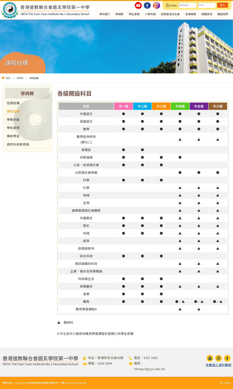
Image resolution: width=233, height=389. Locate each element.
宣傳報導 (190, 14)
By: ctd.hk (225, 382)
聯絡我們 (223, 14)
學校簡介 (101, 14)
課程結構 (13, 111)
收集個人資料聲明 (218, 365)
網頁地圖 (7, 382)
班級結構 (13, 103)
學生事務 (132, 14)
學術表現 (13, 128)
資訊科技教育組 (18, 144)
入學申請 (148, 14)
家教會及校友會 (169, 14)
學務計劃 (13, 119)
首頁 (8, 78)
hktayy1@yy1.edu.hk (149, 369)
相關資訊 (206, 14)
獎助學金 (13, 136)
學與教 (117, 14)
